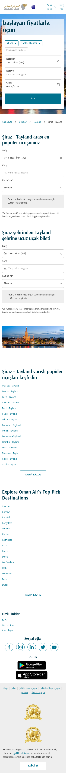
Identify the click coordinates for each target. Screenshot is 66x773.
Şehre (13, 688)
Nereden (10, 59)
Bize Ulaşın (7, 630)
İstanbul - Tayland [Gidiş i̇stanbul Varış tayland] (10, 442)
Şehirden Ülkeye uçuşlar (50, 688)
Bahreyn (6, 512)
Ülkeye (5, 688)
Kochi (5, 551)
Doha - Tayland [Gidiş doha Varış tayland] (9, 447)
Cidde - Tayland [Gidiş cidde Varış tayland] (9, 459)
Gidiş (9, 83)
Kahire (5, 534)
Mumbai (6, 528)
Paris (4, 545)
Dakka (5, 557)
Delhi (4, 568)
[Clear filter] (61, 158)
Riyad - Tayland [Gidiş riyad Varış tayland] (9, 414)
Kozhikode (7, 540)
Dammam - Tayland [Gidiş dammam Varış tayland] (11, 436)
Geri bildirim (8, 625)
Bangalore (7, 523)
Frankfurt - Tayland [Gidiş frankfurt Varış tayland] (11, 425)
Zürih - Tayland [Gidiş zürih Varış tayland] (9, 408)
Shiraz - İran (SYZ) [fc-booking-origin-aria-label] (15, 62)
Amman (6, 506)
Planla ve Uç (52, 7)
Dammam (6, 573)
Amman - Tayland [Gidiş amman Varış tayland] (10, 402)
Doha (4, 579)
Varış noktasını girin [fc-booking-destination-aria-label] (16, 74)
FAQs (4, 620)
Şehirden (24, 693)
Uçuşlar (23, 122)
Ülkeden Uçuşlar (38, 693)
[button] (31, 43)
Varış (4, 165)
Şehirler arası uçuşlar (28, 688)
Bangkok (6, 517)
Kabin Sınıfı (7, 180)
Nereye (10, 71)
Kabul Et (33, 765)
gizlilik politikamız (22, 753)
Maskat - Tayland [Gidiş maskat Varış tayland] (10, 386)
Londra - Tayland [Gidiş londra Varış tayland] (10, 391)
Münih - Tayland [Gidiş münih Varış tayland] (10, 431)
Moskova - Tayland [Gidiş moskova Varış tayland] (11, 453)
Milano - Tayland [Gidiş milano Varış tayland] (10, 419)
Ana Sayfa (7, 122)
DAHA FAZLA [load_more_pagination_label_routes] (33, 474)
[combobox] (33, 158)
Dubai (5, 585)
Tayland (37, 122)
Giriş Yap (61, 7)
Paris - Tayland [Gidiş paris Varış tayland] (9, 397)
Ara (33, 98)
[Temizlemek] (58, 61)
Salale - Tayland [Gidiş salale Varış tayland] (9, 464)
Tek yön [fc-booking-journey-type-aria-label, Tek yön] (9, 43)
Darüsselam (8, 562)
